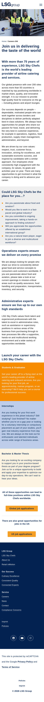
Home (4, 41)
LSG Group (11, 4)
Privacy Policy (25, 662)
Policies (5, 626)
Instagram (30, 638)
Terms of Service (11, 667)
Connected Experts (10, 585)
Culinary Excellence (10, 576)
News (4, 601)
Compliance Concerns (11, 610)
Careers (5, 597)
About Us (6, 560)
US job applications (21, 534)
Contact (5, 606)
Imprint (5, 622)
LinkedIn (13, 638)
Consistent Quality (10, 581)
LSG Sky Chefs (8, 556)
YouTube (22, 638)
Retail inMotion (8, 564)
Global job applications (21, 508)
